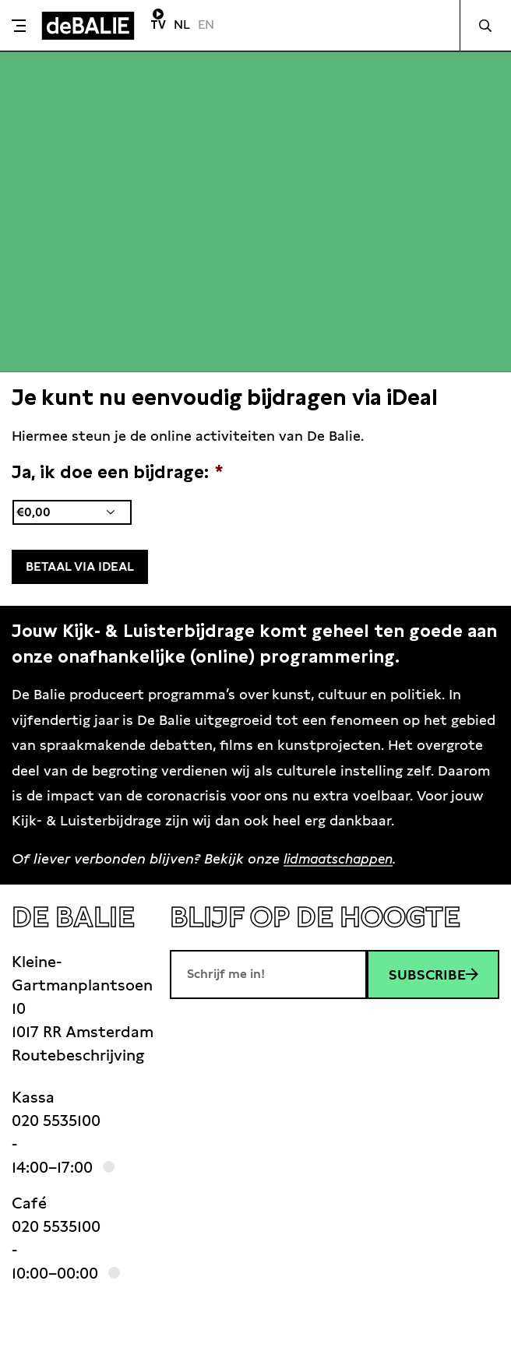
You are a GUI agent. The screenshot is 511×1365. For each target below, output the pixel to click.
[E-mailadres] (268, 972)
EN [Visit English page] (206, 24)
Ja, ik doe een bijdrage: (117, 472)
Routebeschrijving (78, 1053)
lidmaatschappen (342, 856)
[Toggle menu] (19, 25)
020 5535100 (56, 1119)
